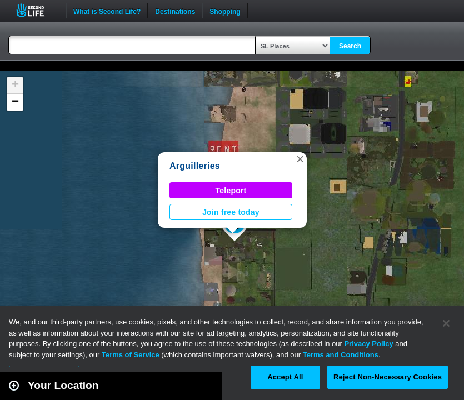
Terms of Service (130, 355)
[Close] (446, 323)
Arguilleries (194, 166)
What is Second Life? (107, 10)
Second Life (36, 10)
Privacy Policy (368, 343)
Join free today (231, 212)
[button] (300, 159)
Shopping (224, 10)
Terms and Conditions (340, 355)
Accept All (285, 377)
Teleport (231, 190)
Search (350, 46)
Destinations (175, 10)
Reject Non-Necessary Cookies (387, 377)
